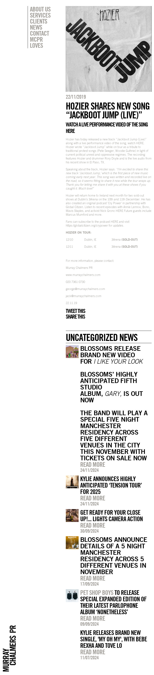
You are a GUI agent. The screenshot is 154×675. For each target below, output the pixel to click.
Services (40, 15)
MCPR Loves (36, 42)
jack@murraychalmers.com (83, 296)
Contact (39, 33)
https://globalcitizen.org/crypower (87, 225)
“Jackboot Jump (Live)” (131, 139)
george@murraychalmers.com (85, 289)
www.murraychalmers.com (83, 275)
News (36, 27)
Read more (92, 464)
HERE (140, 143)
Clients (38, 21)
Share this (75, 316)
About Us (40, 9)
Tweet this (75, 310)
